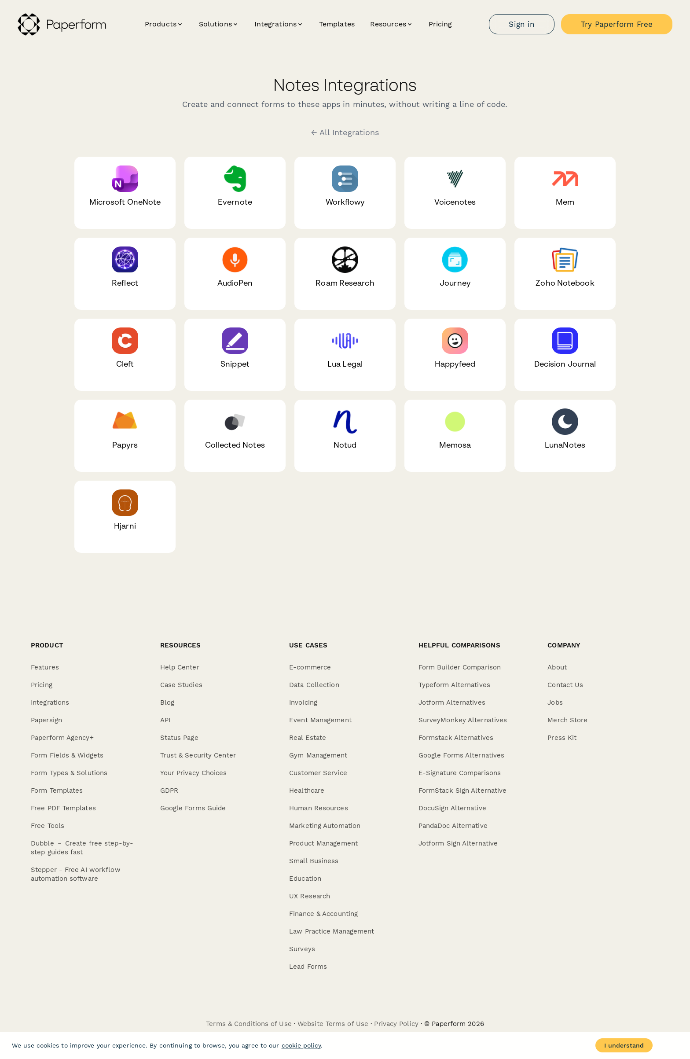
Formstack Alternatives (455, 738)
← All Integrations (345, 132)
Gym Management (318, 755)
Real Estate (307, 738)
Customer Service (318, 773)
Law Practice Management (331, 931)
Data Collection (314, 685)
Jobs (554, 702)
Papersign (46, 720)
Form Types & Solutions (69, 773)
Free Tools (47, 826)
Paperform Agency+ (62, 738)
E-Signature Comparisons (459, 773)
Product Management (323, 843)
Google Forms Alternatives (461, 755)
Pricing (440, 24)
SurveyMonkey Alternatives (462, 720)
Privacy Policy (396, 1024)
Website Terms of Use (332, 1024)
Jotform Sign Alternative (458, 843)
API (165, 720)
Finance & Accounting (323, 914)
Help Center (179, 667)
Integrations (50, 702)
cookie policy (301, 1045)
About (557, 667)
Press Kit (561, 738)
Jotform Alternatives (451, 702)
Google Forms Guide (193, 808)
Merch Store (567, 720)
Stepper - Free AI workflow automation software (76, 874)
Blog (167, 702)
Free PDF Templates (63, 808)
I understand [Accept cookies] (624, 1045)
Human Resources (318, 808)
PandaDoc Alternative (453, 826)
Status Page (179, 738)
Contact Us (565, 685)
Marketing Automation (324, 826)
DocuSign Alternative (452, 808)
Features (45, 667)
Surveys (302, 949)
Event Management (320, 720)
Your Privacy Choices (193, 773)
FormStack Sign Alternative (462, 790)
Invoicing (303, 702)
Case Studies (181, 685)
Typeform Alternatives (454, 685)
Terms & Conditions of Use (249, 1024)
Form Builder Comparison (459, 667)
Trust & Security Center (198, 755)
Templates (337, 24)
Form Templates (57, 790)
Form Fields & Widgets (67, 755)
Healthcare (306, 790)
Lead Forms (308, 967)
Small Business (313, 861)
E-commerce (310, 667)
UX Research (309, 896)
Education (305, 878)
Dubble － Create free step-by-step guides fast (82, 847)
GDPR (169, 790)
